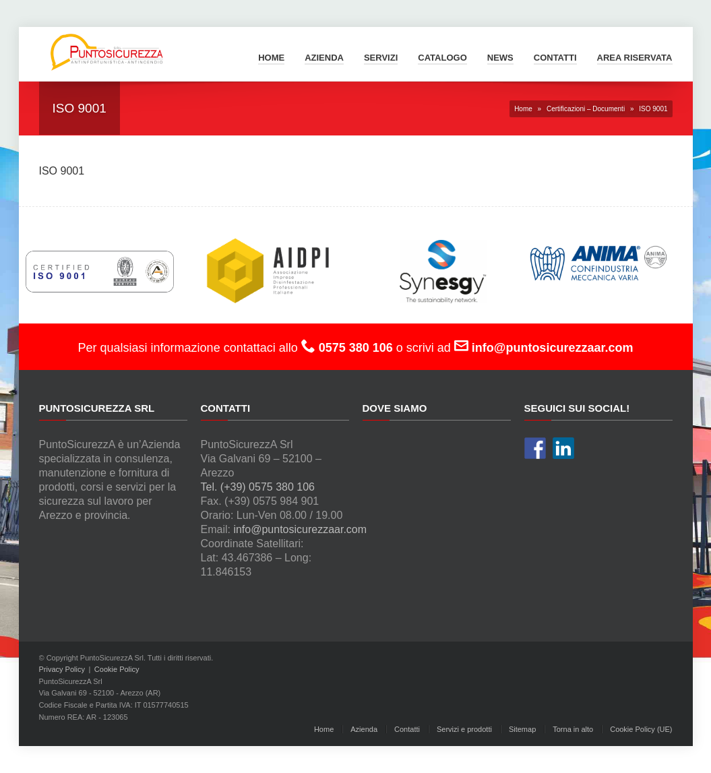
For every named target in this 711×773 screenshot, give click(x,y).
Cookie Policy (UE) (641, 729)
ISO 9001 (62, 171)
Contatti (555, 58)
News (500, 58)
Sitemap (522, 729)
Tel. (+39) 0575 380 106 (258, 487)
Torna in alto (573, 729)
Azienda (324, 58)
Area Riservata (635, 58)
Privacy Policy (62, 669)
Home (271, 58)
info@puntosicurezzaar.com (300, 529)
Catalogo (442, 58)
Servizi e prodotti (464, 729)
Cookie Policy (117, 669)
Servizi (381, 58)
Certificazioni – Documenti (586, 109)
